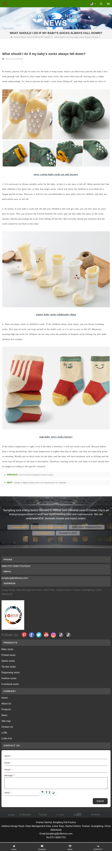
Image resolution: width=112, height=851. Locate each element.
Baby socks (7, 649)
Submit (100, 801)
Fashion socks (8, 678)
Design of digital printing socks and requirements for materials (40, 483)
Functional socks (10, 684)
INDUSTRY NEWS (42, 37)
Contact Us (7, 727)
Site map (6, 721)
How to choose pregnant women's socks (36, 475)
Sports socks (8, 661)
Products (6, 709)
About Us (6, 703)
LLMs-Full (6, 738)
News (4, 715)
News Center (26, 37)
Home (14, 37)
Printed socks (8, 655)
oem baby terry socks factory (56, 437)
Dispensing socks (10, 672)
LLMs (4, 732)
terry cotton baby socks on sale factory (56, 174)
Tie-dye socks (8, 666)
